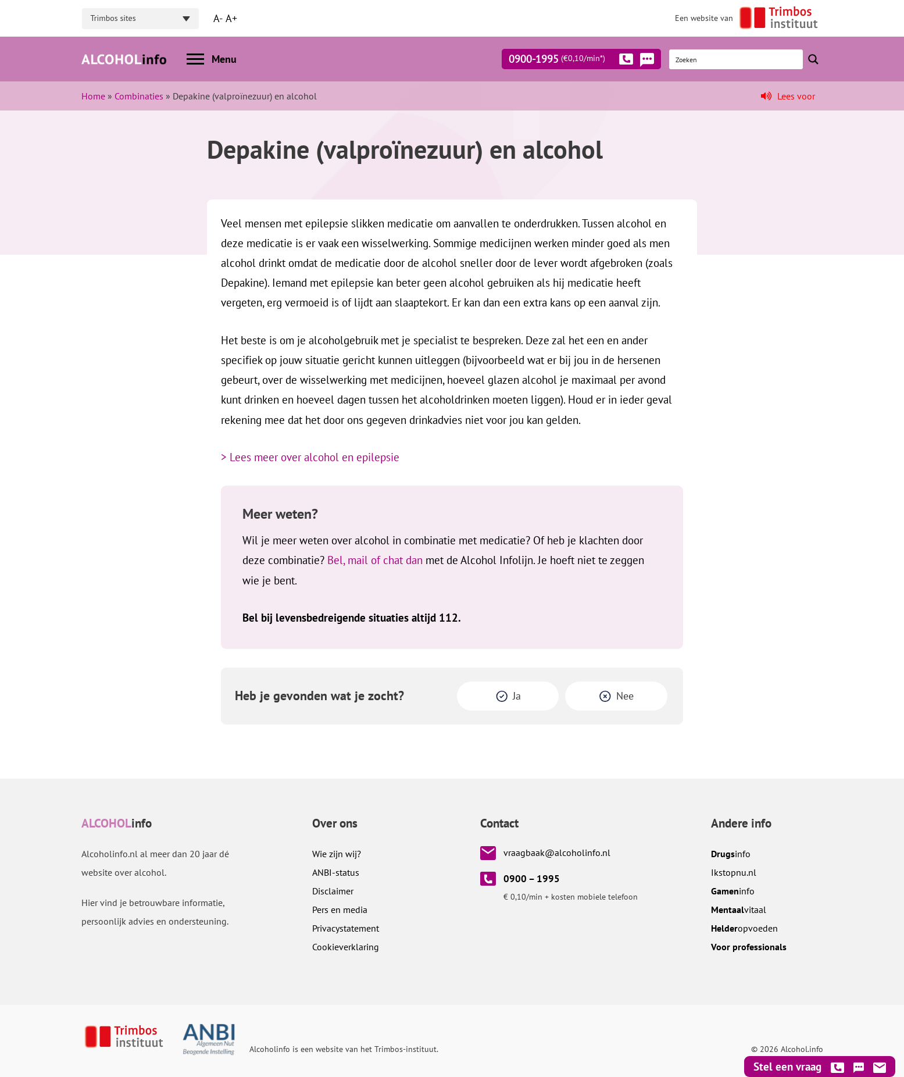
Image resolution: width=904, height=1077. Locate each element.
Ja (517, 695)
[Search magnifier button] (813, 59)
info (731, 854)
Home (93, 96)
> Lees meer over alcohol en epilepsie (310, 457)
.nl (733, 872)
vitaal (738, 909)
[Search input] (737, 59)
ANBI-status (335, 872)
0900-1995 (571, 61)
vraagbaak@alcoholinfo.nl (556, 852)
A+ (231, 18)
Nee (625, 695)
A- (218, 18)
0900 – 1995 (531, 878)
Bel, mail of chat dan (375, 560)
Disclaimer (332, 891)
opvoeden (744, 928)
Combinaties (139, 96)
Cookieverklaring (345, 947)
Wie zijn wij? (336, 854)
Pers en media (339, 909)
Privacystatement (345, 928)
